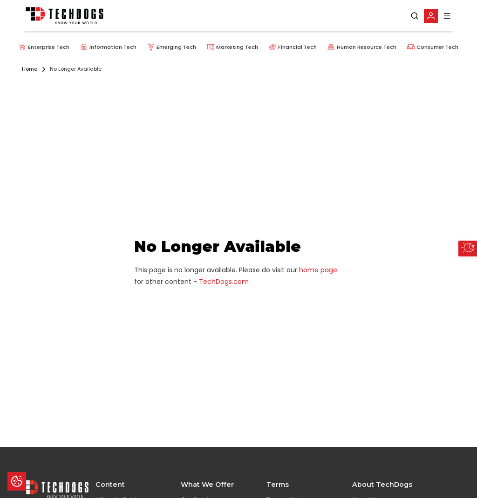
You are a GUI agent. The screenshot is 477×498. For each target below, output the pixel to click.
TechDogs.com (224, 281)
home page (318, 270)
